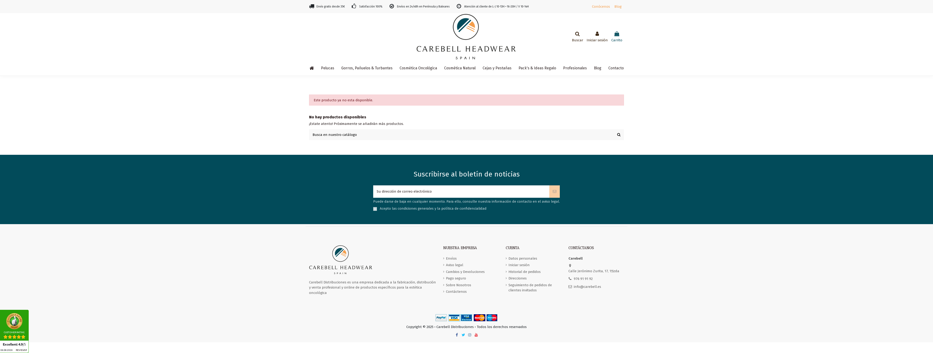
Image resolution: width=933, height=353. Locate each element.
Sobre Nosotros (458, 285)
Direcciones (517, 278)
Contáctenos (456, 291)
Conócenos (601, 6)
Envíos (451, 258)
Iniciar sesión (519, 265)
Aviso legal (454, 265)
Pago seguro (456, 278)
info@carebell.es (587, 287)
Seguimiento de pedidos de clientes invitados (530, 288)
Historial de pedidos (524, 272)
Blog (618, 6)
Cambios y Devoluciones (465, 272)
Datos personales (522, 258)
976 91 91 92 (583, 279)
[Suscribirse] (554, 191)
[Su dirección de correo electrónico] (461, 191)
